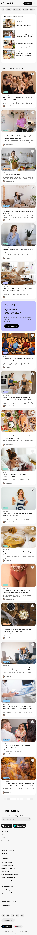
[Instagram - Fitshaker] (8, 915)
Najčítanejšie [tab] (8, 16)
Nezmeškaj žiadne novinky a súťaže (12, 816)
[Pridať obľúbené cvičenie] (13, 21)
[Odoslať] (29, 819)
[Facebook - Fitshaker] (3, 915)
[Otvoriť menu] (34, 3)
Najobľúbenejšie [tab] (18, 16)
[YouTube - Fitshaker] (12, 915)
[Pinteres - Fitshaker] (22, 915)
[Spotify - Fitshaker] (17, 915)
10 (28, 799)
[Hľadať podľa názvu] (2, 9)
